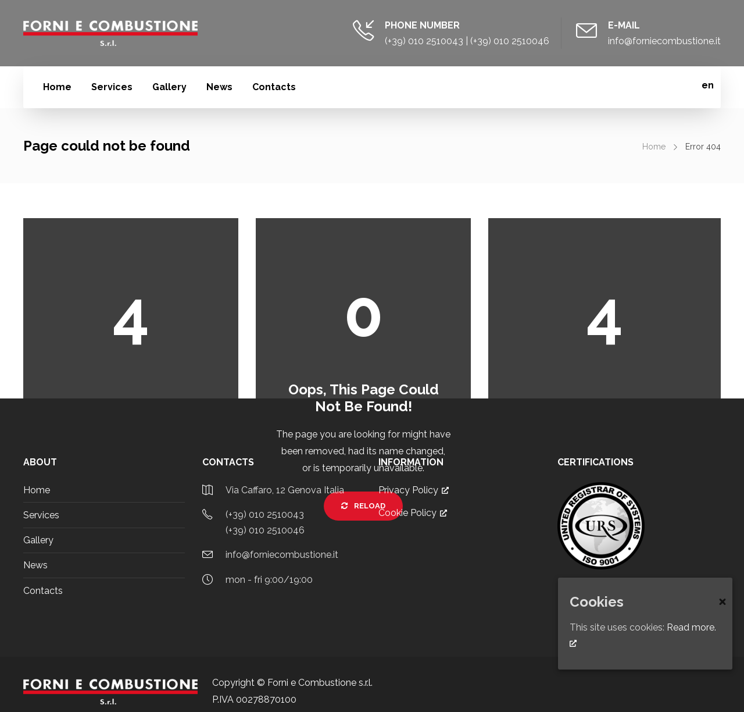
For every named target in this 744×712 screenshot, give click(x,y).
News (219, 86)
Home (57, 86)
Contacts (274, 86)
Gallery (169, 86)
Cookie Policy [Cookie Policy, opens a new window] (412, 512)
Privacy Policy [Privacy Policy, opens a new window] (413, 490)
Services (112, 86)
